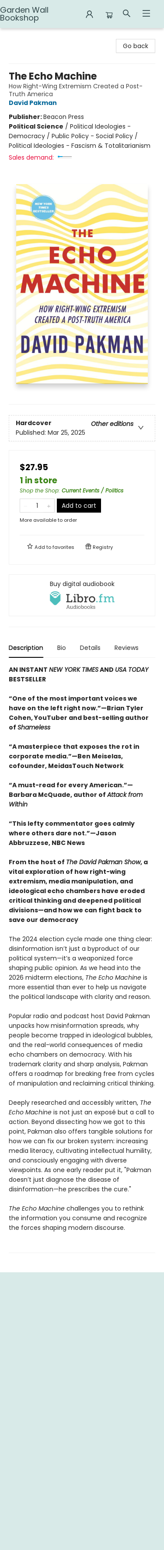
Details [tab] (90, 647)
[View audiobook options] (82, 595)
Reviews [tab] (127, 647)
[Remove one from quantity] (25, 505)
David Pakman (34, 102)
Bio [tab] (61, 647)
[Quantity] (37, 506)
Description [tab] (26, 647)
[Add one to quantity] (48, 505)
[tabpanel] (82, 959)
